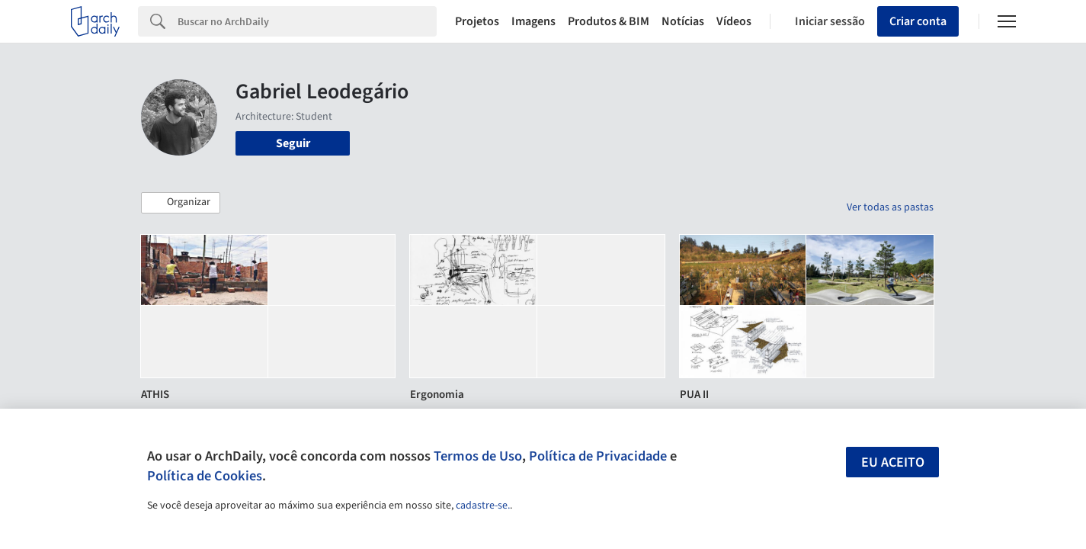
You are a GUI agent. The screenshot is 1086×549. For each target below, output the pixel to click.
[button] (180, 203)
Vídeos (733, 21)
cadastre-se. (483, 505)
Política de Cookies (204, 476)
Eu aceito (892, 462)
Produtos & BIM (608, 21)
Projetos (477, 21)
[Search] (307, 21)
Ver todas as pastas (890, 207)
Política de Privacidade (598, 456)
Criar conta (918, 21)
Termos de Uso (478, 456)
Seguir (293, 143)
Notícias (683, 21)
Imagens (533, 21)
